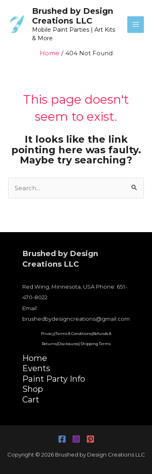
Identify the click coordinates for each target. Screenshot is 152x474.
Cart (30, 399)
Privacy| (48, 333)
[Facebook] (62, 439)
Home (34, 358)
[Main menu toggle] (135, 24)
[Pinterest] (90, 439)
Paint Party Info (53, 379)
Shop (32, 389)
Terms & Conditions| (74, 333)
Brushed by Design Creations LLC (72, 16)
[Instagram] (76, 439)
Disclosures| (69, 343)
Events (36, 368)
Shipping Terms (96, 343)
